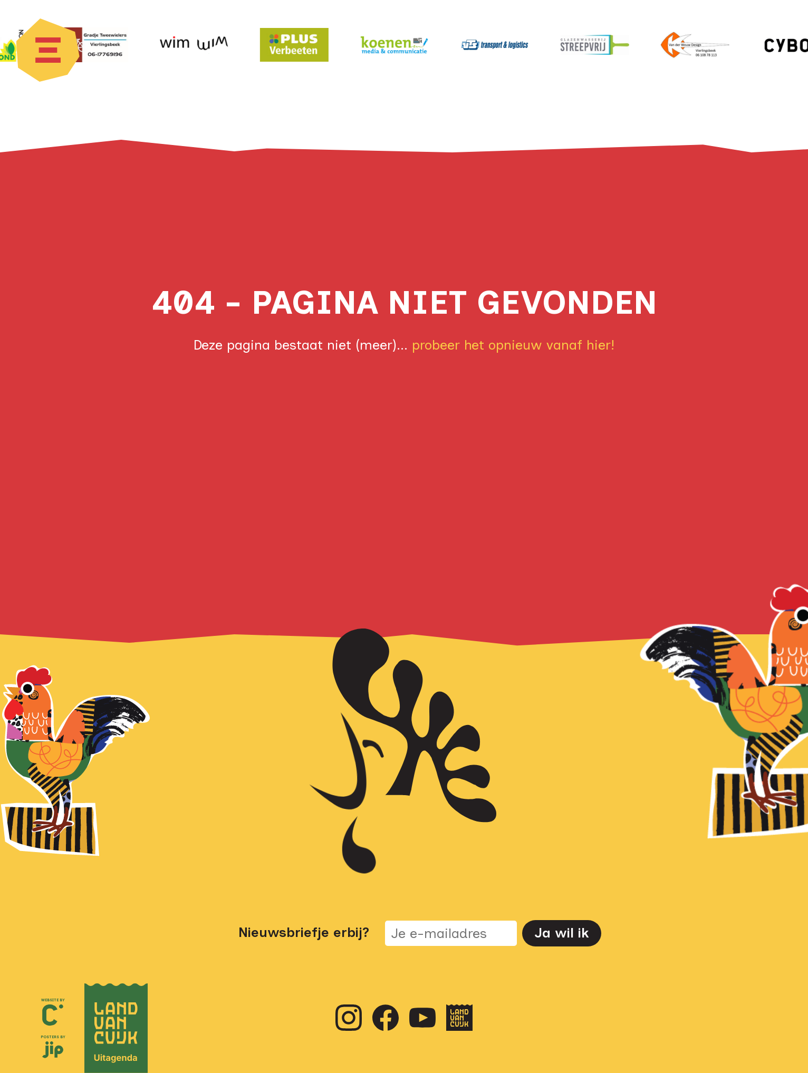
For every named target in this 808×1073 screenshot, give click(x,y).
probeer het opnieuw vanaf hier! (513, 345)
